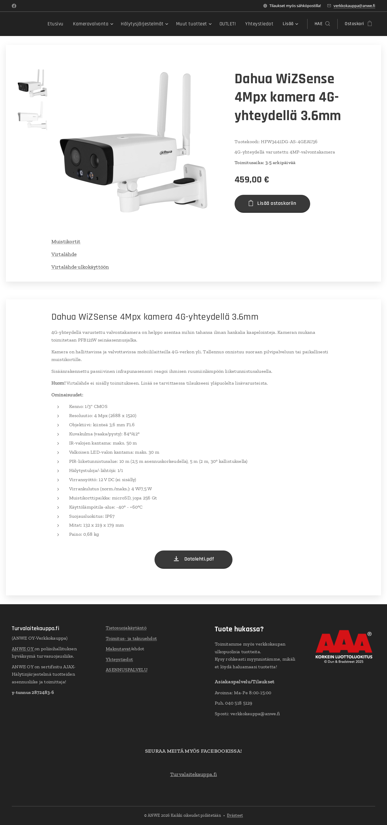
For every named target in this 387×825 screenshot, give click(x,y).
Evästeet (235, 815)
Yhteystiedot (119, 659)
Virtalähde (64, 254)
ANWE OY (23, 648)
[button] (322, 24)
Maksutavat (118, 649)
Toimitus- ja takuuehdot (131, 638)
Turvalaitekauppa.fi (193, 774)
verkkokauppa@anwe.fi (354, 5)
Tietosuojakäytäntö (126, 627)
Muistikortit (66, 241)
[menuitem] (46, 24)
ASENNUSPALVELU (126, 670)
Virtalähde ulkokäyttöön (80, 267)
